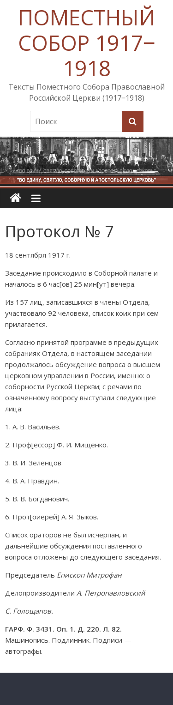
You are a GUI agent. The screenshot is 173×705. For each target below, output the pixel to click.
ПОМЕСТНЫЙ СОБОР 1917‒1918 (86, 42)
